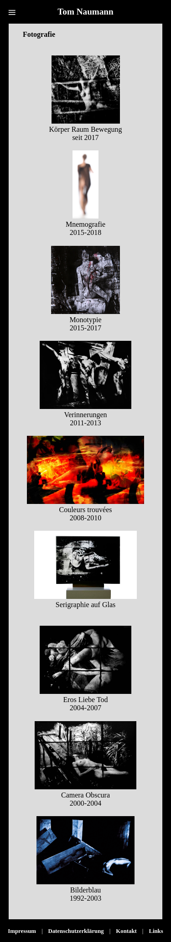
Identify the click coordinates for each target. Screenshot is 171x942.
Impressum (22, 931)
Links (156, 931)
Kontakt (126, 931)
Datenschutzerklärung (76, 931)
